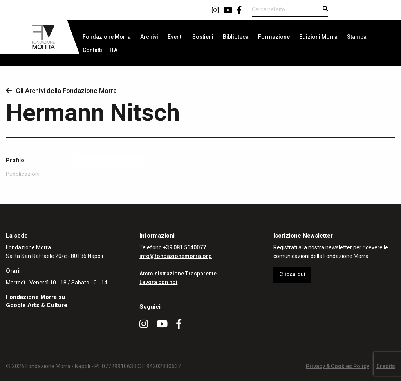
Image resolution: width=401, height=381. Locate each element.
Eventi (175, 37)
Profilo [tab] (15, 160)
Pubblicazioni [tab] (23, 174)
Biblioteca (236, 37)
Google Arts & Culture (36, 305)
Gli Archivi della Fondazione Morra (61, 91)
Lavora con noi (158, 282)
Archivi (149, 37)
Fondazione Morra (107, 37)
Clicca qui (292, 274)
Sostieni (202, 37)
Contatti (92, 50)
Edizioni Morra (318, 37)
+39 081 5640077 (184, 247)
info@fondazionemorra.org (175, 256)
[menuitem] (107, 36)
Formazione (274, 37)
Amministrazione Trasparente (178, 273)
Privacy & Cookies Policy (337, 366)
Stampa (357, 37)
